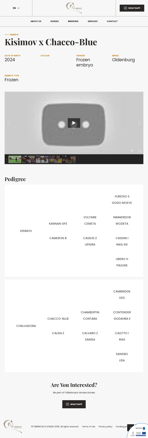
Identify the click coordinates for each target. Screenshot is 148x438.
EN (16, 8)
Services (93, 21)
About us (35, 21)
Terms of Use (88, 426)
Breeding (73, 21)
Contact (112, 21)
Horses (54, 21)
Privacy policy (105, 426)
